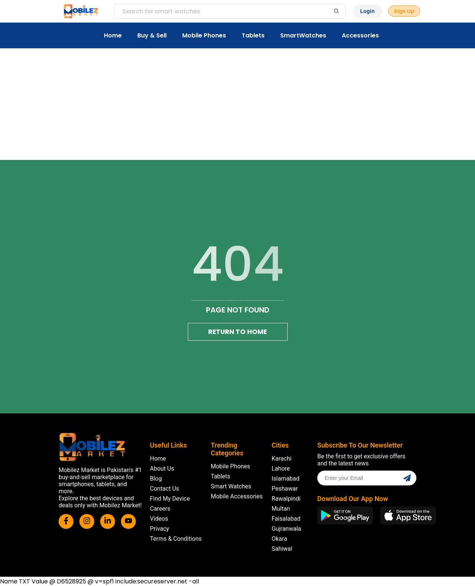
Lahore (281, 468)
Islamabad (285, 478)
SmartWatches (303, 35)
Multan (281, 508)
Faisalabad (286, 518)
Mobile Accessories (237, 496)
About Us (162, 468)
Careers (160, 508)
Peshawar (285, 488)
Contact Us (164, 488)
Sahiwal (282, 548)
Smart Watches (231, 486)
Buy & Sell (152, 35)
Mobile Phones (204, 35)
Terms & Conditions (176, 538)
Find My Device (170, 498)
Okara (279, 538)
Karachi (282, 458)
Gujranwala (286, 528)
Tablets (253, 35)
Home (113, 35)
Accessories (360, 35)
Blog (156, 478)
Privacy (159, 528)
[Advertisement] (237, 104)
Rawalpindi (286, 498)
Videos (159, 518)
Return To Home (237, 331)
